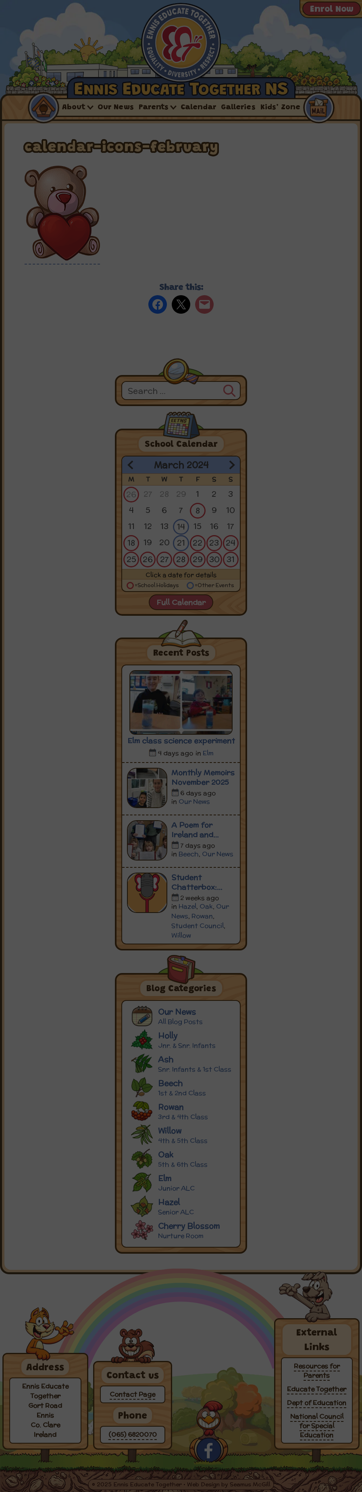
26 (131, 494)
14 (181, 526)
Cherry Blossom (182, 1229)
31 (231, 559)
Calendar (198, 107)
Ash (182, 1063)
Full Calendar (181, 602)
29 (198, 559)
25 (131, 559)
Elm (208, 753)
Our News (116, 107)
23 (214, 542)
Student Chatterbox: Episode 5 (194, 882)
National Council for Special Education (316, 1426)
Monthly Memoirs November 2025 (203, 777)
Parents (154, 107)
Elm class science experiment (181, 741)
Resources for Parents (317, 1370)
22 (197, 542)
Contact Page (132, 1394)
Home (43, 107)
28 (180, 559)
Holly (182, 1039)
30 (214, 559)
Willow (181, 935)
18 (131, 542)
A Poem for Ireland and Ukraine (192, 830)
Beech (189, 854)
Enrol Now (331, 9)
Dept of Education (316, 1402)
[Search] (229, 389)
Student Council (197, 925)
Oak (206, 906)
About (73, 107)
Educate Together (316, 1389)
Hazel (187, 906)
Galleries (238, 107)
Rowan (202, 916)
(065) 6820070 (132, 1434)
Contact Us (318, 107)
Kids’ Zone (280, 107)
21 (181, 542)
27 (164, 559)
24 (230, 542)
